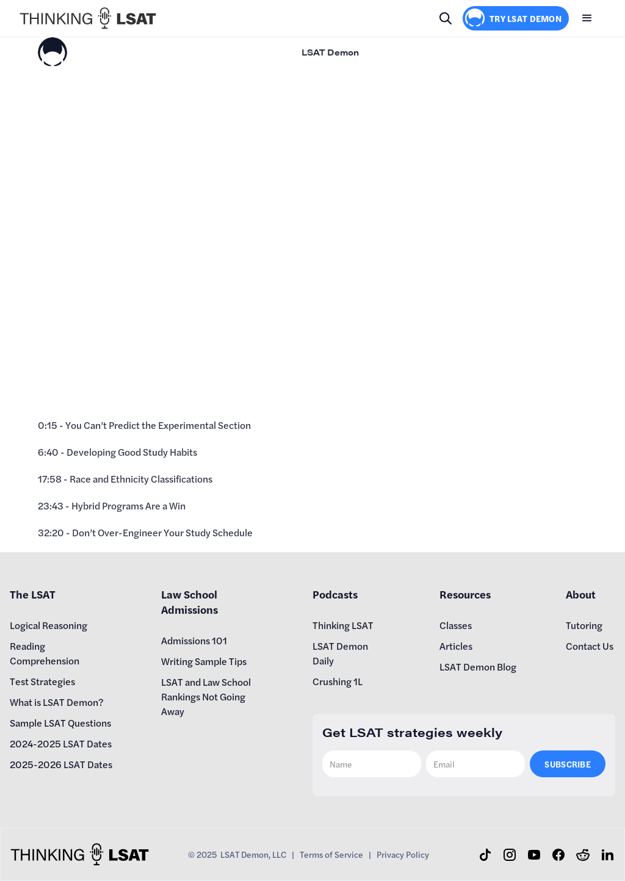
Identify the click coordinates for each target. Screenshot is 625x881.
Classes (455, 625)
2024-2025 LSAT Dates (61, 743)
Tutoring (584, 625)
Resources (465, 594)
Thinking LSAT (343, 625)
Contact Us (589, 646)
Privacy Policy (403, 854)
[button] (587, 18)
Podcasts (335, 594)
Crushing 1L (337, 681)
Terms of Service (331, 854)
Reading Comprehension (44, 653)
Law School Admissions (189, 601)
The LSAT (33, 594)
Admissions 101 (194, 640)
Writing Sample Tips (204, 661)
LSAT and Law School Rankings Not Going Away (206, 696)
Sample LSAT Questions (60, 723)
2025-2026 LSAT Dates (61, 764)
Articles (455, 646)
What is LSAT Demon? (57, 702)
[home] (88, 18)
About (581, 594)
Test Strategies (42, 681)
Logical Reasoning (48, 625)
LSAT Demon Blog (477, 667)
